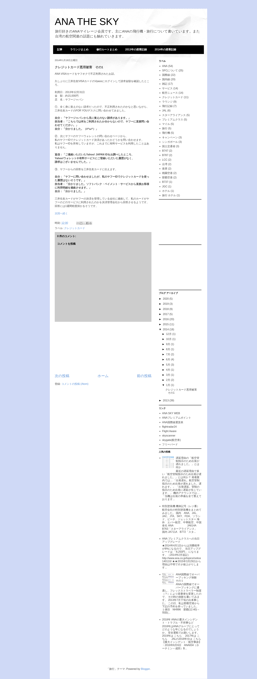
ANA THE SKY (87, 21)
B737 (165, 181)
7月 (168, 354)
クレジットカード (74, 228)
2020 (166, 298)
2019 (166, 303)
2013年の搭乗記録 (136, 49)
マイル (166, 124)
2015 (166, 324)
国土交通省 (168, 146)
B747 (165, 150)
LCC (164, 159)
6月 (168, 359)
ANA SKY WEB (171, 413)
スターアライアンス (174, 115)
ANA (165, 66)
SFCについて (170, 70)
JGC (164, 186)
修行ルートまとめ (106, 49)
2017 (166, 314)
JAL (164, 110)
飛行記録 (167, 106)
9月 (168, 344)
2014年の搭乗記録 (165, 49)
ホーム (103, 376)
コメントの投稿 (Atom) (74, 383)
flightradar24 (169, 426)
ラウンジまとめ (79, 49)
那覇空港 (167, 177)
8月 (168, 349)
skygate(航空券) (171, 440)
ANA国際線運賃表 (172, 422)
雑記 (164, 83)
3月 (168, 374)
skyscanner (168, 435)
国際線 (166, 75)
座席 (164, 168)
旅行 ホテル (169, 195)
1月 (168, 385)
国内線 (166, 79)
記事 (59, 49)
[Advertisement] (103, 347)
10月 (169, 339)
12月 (169, 334)
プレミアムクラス (172, 119)
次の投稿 (62, 376)
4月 (168, 369)
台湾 (164, 164)
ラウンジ (167, 101)
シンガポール (170, 141)
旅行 (164, 128)
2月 (168, 380)
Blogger (145, 669)
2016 (166, 319)
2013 (166, 400)
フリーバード (170, 444)
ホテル (166, 191)
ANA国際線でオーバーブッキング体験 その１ (187, 577)
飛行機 (166, 132)
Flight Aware (169, 431)
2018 (166, 309)
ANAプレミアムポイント (176, 417)
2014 (166, 329)
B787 (165, 155)
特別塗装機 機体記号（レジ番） (180, 506)
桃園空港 (167, 173)
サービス (167, 88)
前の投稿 (144, 376)
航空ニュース (170, 92)
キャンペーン (170, 137)
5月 (168, 364)
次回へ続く (61, 213)
